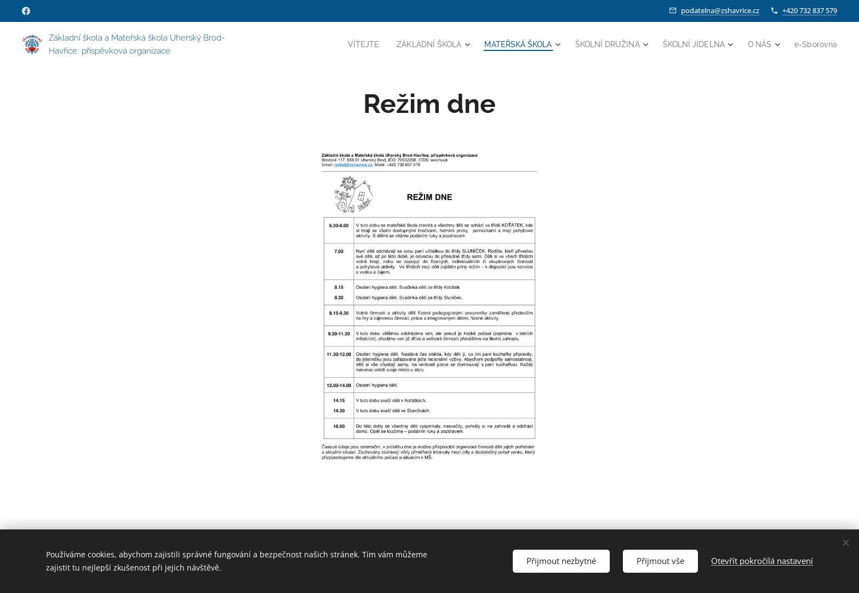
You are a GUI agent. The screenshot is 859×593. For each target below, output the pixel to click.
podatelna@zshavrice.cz (720, 10)
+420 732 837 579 (809, 10)
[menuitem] (357, 44)
